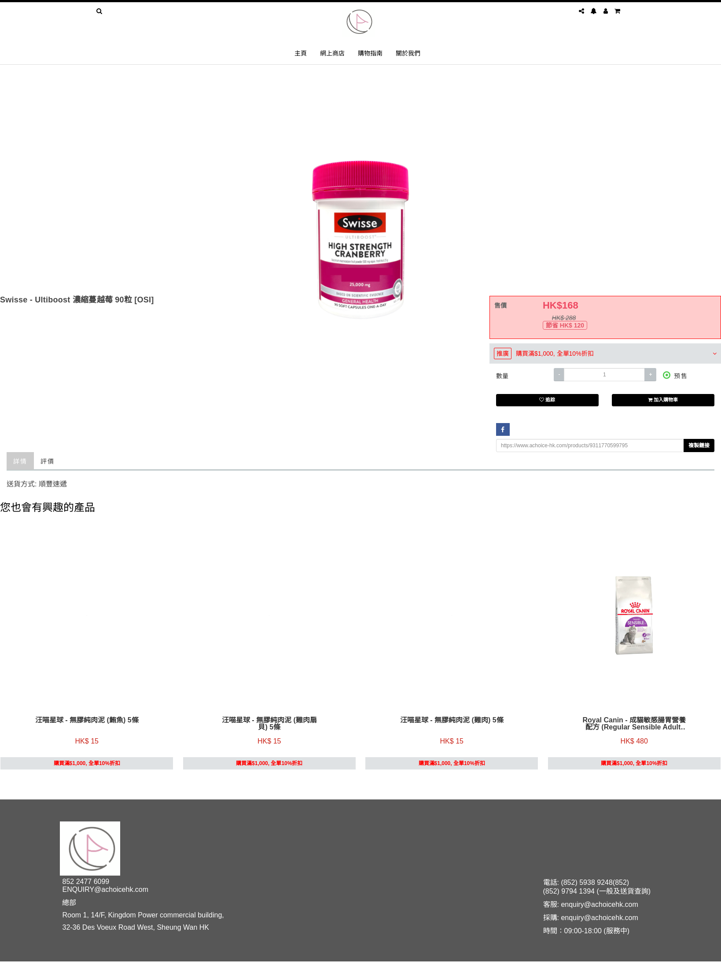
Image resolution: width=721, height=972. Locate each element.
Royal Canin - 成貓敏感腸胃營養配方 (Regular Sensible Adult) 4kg (634, 725)
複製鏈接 (699, 445)
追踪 (547, 400)
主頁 (300, 53)
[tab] (605, 353)
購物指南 (370, 53)
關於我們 (408, 53)
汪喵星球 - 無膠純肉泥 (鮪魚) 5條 (87, 721)
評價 (47, 460)
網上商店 (332, 53)
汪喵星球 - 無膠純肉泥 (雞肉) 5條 (452, 721)
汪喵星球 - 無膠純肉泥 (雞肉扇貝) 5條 (269, 725)
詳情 (20, 460)
